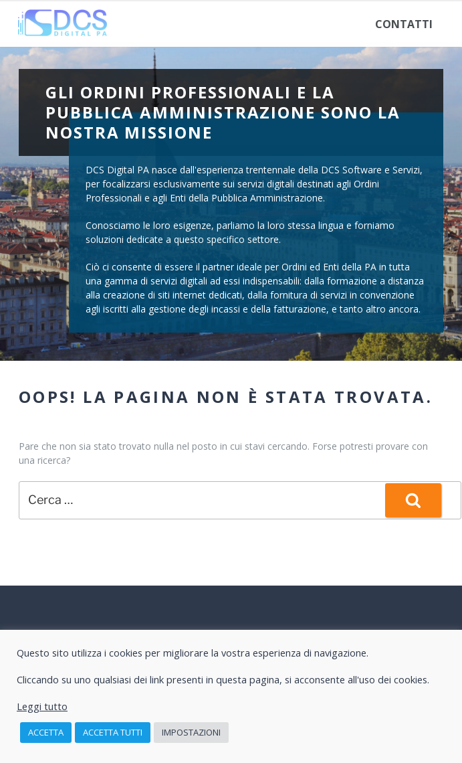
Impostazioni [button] (191, 732)
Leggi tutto (42, 706)
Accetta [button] (46, 732)
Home (45, 24)
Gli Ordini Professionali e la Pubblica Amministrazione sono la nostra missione (222, 112)
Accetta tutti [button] (112, 732)
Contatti (404, 24)
